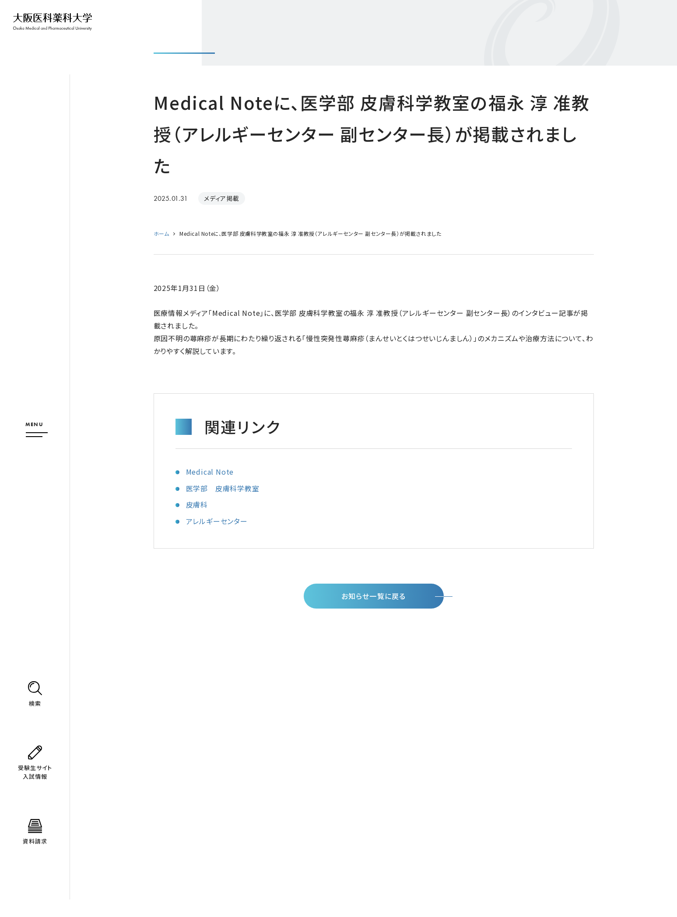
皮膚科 (197, 504)
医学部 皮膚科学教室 (223, 488)
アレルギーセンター (217, 521)
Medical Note (210, 471)
